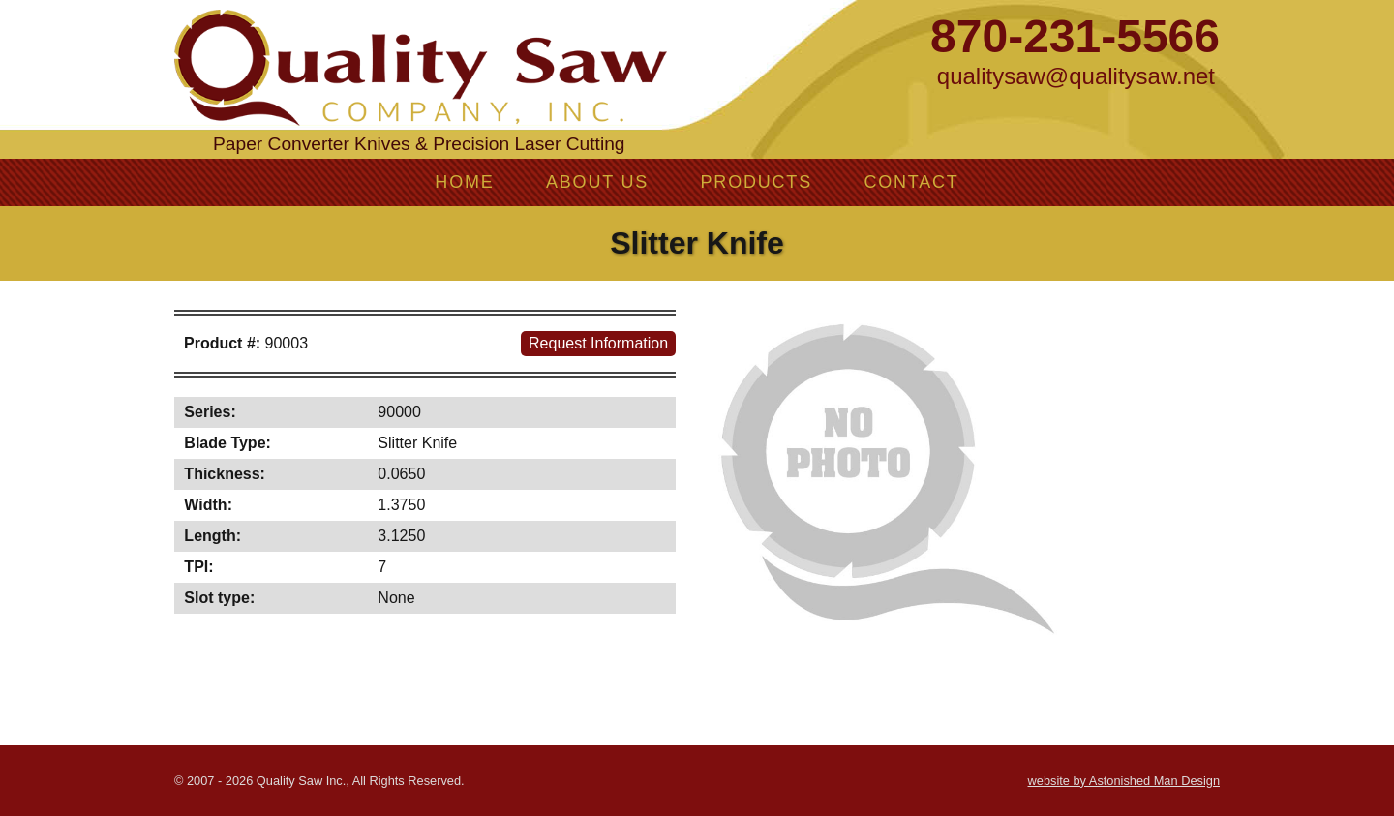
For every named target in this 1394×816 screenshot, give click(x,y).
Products (756, 182)
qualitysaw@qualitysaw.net (1076, 76)
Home (464, 182)
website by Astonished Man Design (1124, 780)
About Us (597, 182)
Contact (911, 182)
